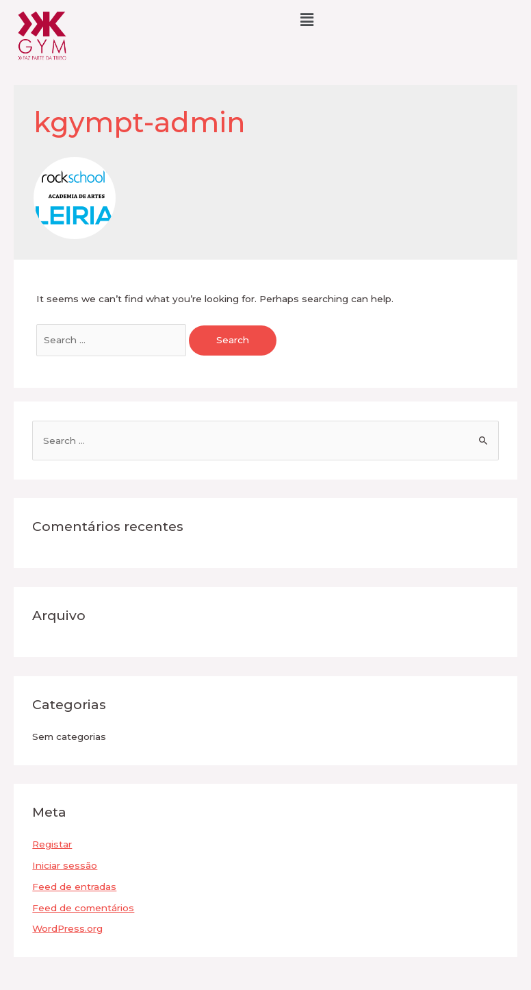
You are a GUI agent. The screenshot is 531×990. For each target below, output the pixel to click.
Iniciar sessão (64, 865)
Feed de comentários (83, 907)
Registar (52, 844)
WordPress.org (67, 928)
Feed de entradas (74, 886)
